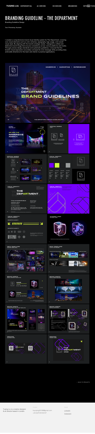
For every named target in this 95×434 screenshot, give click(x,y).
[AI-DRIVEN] (41, 6)
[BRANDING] (73, 6)
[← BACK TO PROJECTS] (83, 382)
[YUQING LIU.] (12, 6)
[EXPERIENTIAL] (26, 6)
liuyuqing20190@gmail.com (42, 410)
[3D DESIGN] (57, 6)
